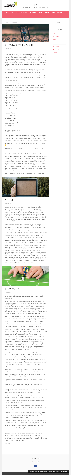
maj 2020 (55, 52)
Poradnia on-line (35, 16)
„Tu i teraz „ (9, 200)
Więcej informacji (56, 471)
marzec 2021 (55, 39)
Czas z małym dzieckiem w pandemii (19, 45)
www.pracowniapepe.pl (35, 462)
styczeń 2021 (55, 42)
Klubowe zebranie (12, 289)
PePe (35, 5)
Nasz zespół (33, 12)
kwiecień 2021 (56, 36)
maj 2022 (55, 33)
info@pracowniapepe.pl (35, 461)
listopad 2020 (56, 49)
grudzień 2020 (56, 46)
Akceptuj (64, 471)
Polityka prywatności (57, 12)
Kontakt (47, 12)
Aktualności (24, 12)
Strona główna (9, 12)
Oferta (40, 12)
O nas (17, 12)
